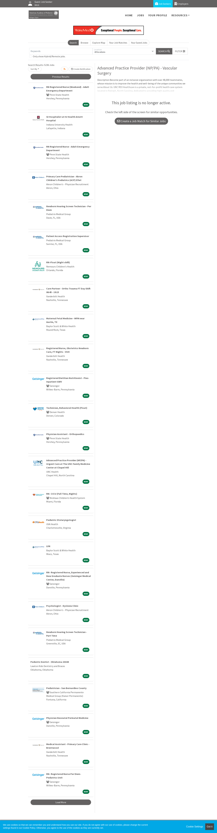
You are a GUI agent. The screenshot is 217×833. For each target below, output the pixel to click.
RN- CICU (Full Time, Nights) (61, 493)
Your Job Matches (118, 42)
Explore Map (98, 42)
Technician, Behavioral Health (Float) (66, 407)
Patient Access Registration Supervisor (67, 236)
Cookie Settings (194, 826)
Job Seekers (163, 4)
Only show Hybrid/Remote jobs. (49, 56)
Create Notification (80, 69)
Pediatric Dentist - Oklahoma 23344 (49, 661)
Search (73, 42)
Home (129, 15)
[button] (180, 51)
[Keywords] (61, 51)
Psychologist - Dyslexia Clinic (62, 605)
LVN (48, 546)
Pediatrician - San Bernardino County (66, 688)
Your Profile (157, 15)
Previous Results (60, 76)
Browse (84, 42)
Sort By (34, 69)
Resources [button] (179, 15)
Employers (181, 4)
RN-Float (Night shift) (58, 262)
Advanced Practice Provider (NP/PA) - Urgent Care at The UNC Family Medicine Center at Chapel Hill (68, 464)
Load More (60, 802)
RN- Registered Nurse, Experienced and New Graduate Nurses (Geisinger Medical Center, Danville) (68, 576)
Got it (209, 826)
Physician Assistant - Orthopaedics (65, 434)
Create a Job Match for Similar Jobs (141, 121)
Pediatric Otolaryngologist (61, 519)
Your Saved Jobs (139, 42)
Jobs (140, 15)
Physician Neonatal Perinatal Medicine (67, 717)
